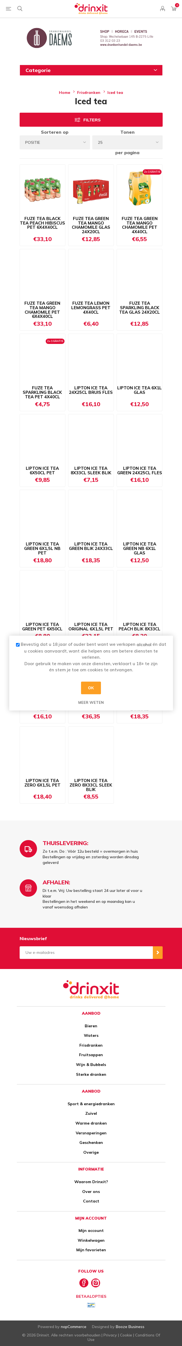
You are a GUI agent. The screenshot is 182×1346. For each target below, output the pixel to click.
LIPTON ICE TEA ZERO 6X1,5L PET (42, 782)
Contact (91, 1201)
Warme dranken (91, 1123)
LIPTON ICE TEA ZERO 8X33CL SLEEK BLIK (91, 785)
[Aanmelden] (86, 952)
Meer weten (91, 702)
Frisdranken (91, 1045)
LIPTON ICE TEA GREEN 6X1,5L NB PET (42, 548)
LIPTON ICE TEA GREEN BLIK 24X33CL (91, 546)
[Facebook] (83, 1282)
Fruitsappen (91, 1054)
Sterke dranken (91, 1074)
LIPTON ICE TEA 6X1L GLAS (139, 390)
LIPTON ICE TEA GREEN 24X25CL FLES (139, 470)
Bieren (91, 1025)
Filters (91, 119)
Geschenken (91, 1142)
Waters (91, 1035)
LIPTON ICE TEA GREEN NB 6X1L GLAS (139, 548)
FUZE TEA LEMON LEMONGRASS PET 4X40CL (90, 307)
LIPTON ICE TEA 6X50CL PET (42, 470)
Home (64, 92)
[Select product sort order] (55, 142)
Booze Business (130, 1326)
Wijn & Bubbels (91, 1064)
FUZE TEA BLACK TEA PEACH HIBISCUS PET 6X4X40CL (42, 223)
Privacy (110, 1335)
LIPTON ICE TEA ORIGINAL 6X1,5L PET (90, 626)
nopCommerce (73, 1326)
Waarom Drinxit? (91, 1181)
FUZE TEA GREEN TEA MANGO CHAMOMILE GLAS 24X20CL (91, 225)
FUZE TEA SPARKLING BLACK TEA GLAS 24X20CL (139, 307)
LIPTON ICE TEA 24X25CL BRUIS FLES (91, 390)
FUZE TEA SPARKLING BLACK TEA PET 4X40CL (42, 392)
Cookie (126, 1335)
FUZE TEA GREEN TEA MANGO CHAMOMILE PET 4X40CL (140, 225)
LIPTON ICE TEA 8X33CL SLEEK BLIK (91, 470)
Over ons (91, 1191)
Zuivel (91, 1113)
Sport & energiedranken (91, 1103)
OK (91, 688)
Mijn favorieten (91, 1249)
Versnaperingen (91, 1132)
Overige (91, 1152)
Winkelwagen (91, 1240)
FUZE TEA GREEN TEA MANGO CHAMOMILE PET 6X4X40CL (42, 310)
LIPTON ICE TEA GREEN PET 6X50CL (42, 626)
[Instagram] (95, 1282)
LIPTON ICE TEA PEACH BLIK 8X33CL (139, 626)
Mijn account (91, 1230)
